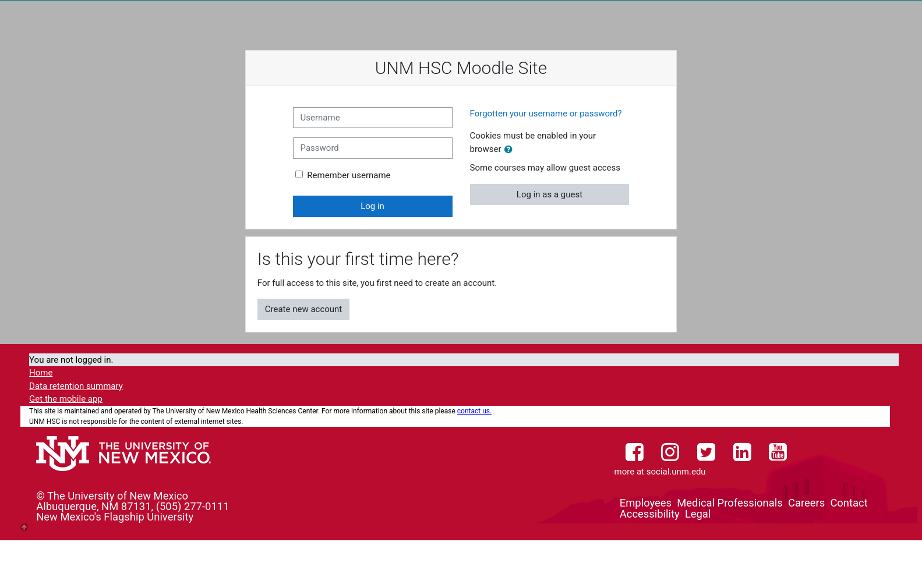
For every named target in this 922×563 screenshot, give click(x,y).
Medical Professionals (729, 503)
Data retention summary (76, 386)
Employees (646, 503)
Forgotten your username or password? (546, 113)
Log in (372, 206)
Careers (806, 503)
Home (40, 372)
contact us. (474, 411)
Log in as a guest (549, 194)
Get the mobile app (66, 399)
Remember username (348, 175)
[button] (510, 150)
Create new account (303, 309)
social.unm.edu (676, 471)
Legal (698, 514)
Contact (848, 503)
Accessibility (650, 514)
